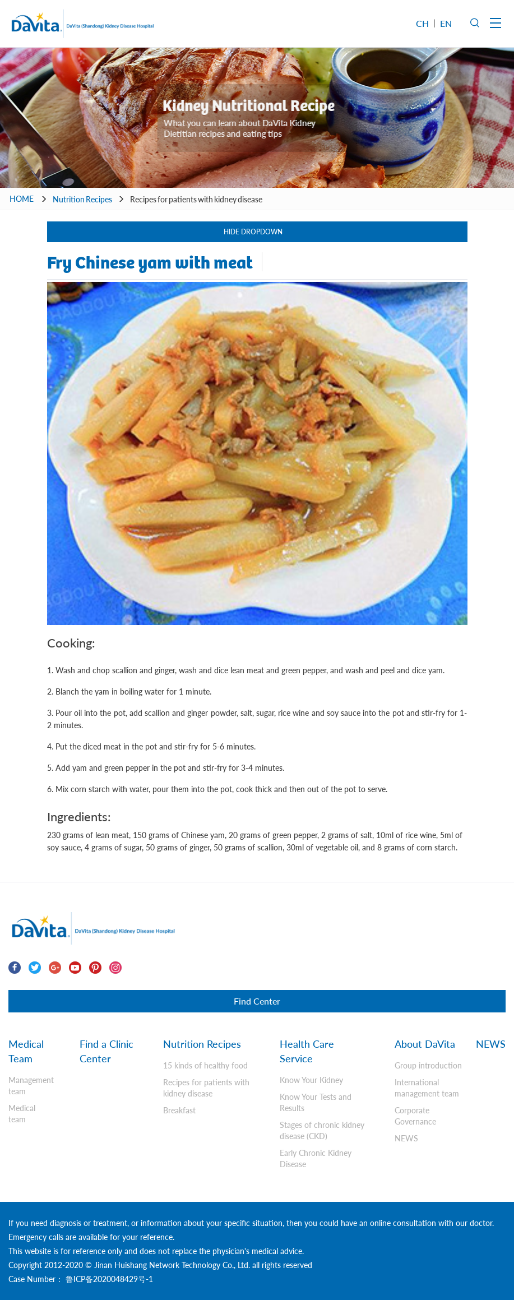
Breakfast (179, 1110)
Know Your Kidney (311, 1080)
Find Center (257, 1001)
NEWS (406, 1138)
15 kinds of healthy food (205, 1065)
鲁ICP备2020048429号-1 (108, 1279)
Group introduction (428, 1065)
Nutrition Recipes (82, 199)
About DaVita (425, 1044)
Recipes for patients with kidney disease (196, 199)
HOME (21, 198)
